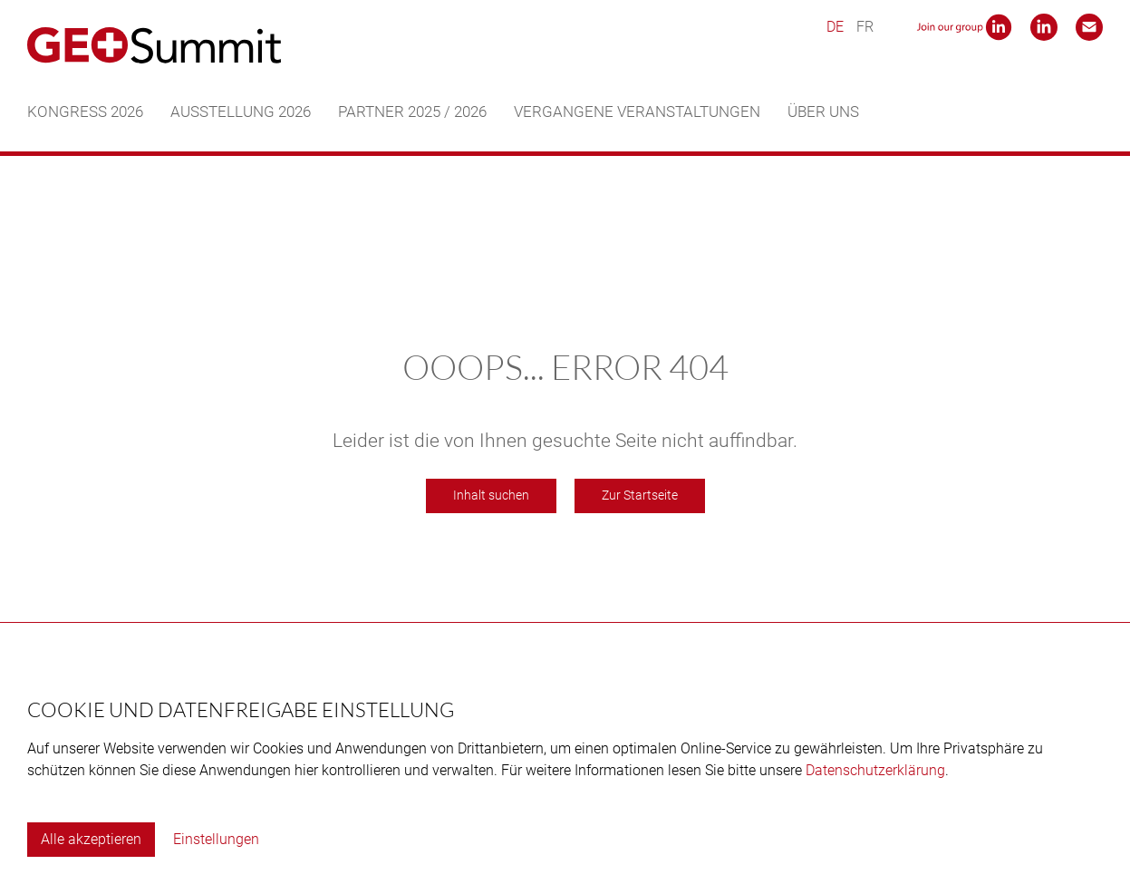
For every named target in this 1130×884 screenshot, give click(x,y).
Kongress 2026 (85, 111)
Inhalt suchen (491, 495)
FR (865, 26)
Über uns (823, 111)
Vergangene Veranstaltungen (637, 111)
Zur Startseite (640, 495)
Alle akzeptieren (91, 839)
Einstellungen (216, 839)
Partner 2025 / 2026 (412, 111)
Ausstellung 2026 (240, 111)
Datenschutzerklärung (875, 770)
